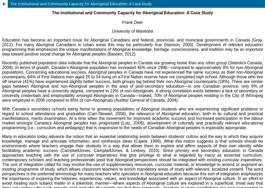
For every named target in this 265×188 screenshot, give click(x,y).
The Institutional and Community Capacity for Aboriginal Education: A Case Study (81, 3)
